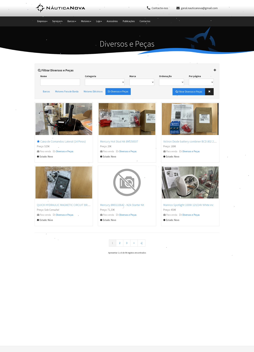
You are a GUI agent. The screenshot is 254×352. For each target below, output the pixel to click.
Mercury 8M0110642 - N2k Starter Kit (122, 205)
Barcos (71, 21)
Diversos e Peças (118, 91)
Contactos (145, 21)
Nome (43, 76)
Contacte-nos (160, 8)
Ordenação (165, 76)
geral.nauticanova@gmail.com (199, 8)
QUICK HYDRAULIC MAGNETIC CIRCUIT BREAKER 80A (68, 205)
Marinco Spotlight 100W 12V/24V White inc (188, 205)
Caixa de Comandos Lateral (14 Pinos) (63, 141)
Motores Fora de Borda (66, 91)
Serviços (57, 21)
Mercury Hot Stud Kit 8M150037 (119, 141)
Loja (99, 21)
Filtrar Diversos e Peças (56, 70)
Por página (195, 76)
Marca (132, 76)
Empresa (42, 21)
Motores (86, 21)
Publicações (129, 21)
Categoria (90, 76)
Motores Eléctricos (93, 91)
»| (141, 243)
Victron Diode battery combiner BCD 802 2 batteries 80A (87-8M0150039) (206, 141)
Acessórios (112, 21)
